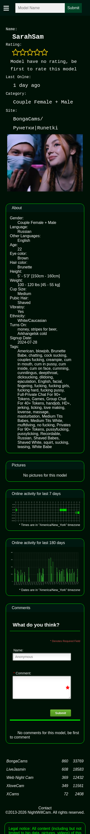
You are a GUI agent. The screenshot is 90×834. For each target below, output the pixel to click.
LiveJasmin (16, 768)
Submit (60, 712)
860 (65, 760)
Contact (45, 807)
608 (65, 768)
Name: (18, 649)
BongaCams (17, 760)
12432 (78, 777)
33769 (78, 760)
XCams (12, 793)
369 (65, 777)
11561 (78, 785)
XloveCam (15, 785)
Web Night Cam (20, 777)
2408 (79, 793)
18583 (78, 768)
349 (65, 785)
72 (66, 793)
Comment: (22, 672)
